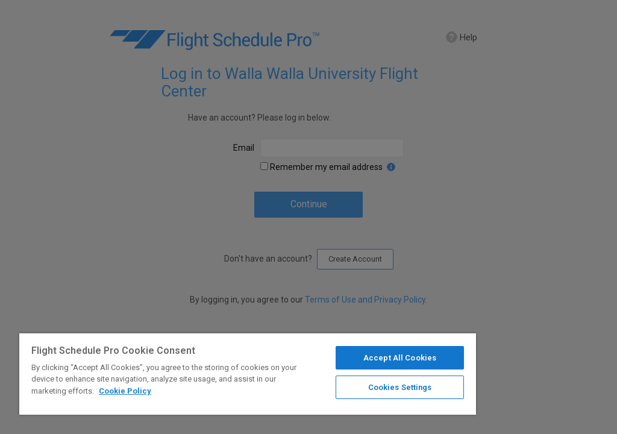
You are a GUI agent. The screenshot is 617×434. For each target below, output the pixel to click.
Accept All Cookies (399, 357)
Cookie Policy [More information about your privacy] (125, 390)
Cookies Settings (400, 387)
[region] (247, 374)
